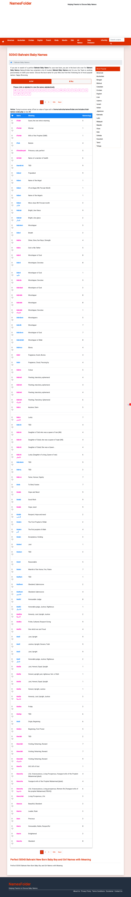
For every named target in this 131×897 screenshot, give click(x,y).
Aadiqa (18, 714)
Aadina (18, 707)
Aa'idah (18, 158)
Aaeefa (19, 766)
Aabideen (19, 318)
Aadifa (18, 629)
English (40, 40)
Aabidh (18, 325)
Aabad (18, 173)
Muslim (64, 40)
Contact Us (118, 891)
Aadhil (18, 599)
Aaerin (18, 834)
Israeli (99, 104)
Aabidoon (19, 333)
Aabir (18, 355)
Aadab (18, 492)
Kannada (100, 115)
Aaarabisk (20, 166)
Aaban (18, 180)
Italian (99, 108)
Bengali (99, 80)
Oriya (98, 129)
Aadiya (18, 729)
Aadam (18, 522)
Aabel (18, 233)
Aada (18, 485)
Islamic (99, 101)
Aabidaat (19, 288)
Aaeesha (19, 774)
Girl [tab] (31, 81)
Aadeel (18, 544)
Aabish (18, 425)
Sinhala (99, 136)
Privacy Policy (86, 891)
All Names (79, 41)
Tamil (98, 142)
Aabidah (19, 295)
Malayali (99, 122)
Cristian (31, 40)
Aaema (18, 811)
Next (59, 102)
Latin (98, 118)
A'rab (18, 143)
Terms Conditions (98, 891)
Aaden (18, 569)
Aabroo (19, 477)
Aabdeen (19, 225)
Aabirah (19, 377)
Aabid (18, 255)
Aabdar (18, 210)
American (10, 40)
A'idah (18, 121)
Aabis (18, 407)
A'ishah (18, 128)
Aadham (19, 577)
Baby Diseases (90, 41)
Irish (98, 97)
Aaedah (19, 736)
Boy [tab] (71, 81)
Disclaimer (109, 891)
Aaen (18, 819)
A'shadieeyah (21, 151)
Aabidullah (20, 340)
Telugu (99, 146)
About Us (76, 891)
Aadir (18, 721)
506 (54, 102)
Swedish (100, 139)
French (48, 40)
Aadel (18, 562)
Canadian (100, 87)
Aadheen (19, 584)
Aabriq (18, 470)
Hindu (56, 40)
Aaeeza (19, 804)
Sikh (72, 40)
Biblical (99, 83)
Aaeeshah (20, 796)
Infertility (104, 40)
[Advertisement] (65, 22)
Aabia (18, 248)
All (15, 90)
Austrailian (21, 40)
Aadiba (18, 622)
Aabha (18, 240)
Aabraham (20, 462)
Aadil (18, 637)
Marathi (99, 125)
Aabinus (19, 347)
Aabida (18, 280)
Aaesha (19, 841)
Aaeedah (19, 744)
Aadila (18, 667)
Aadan (18, 537)
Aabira (18, 370)
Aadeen (19, 552)
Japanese (100, 111)
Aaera (18, 826)
